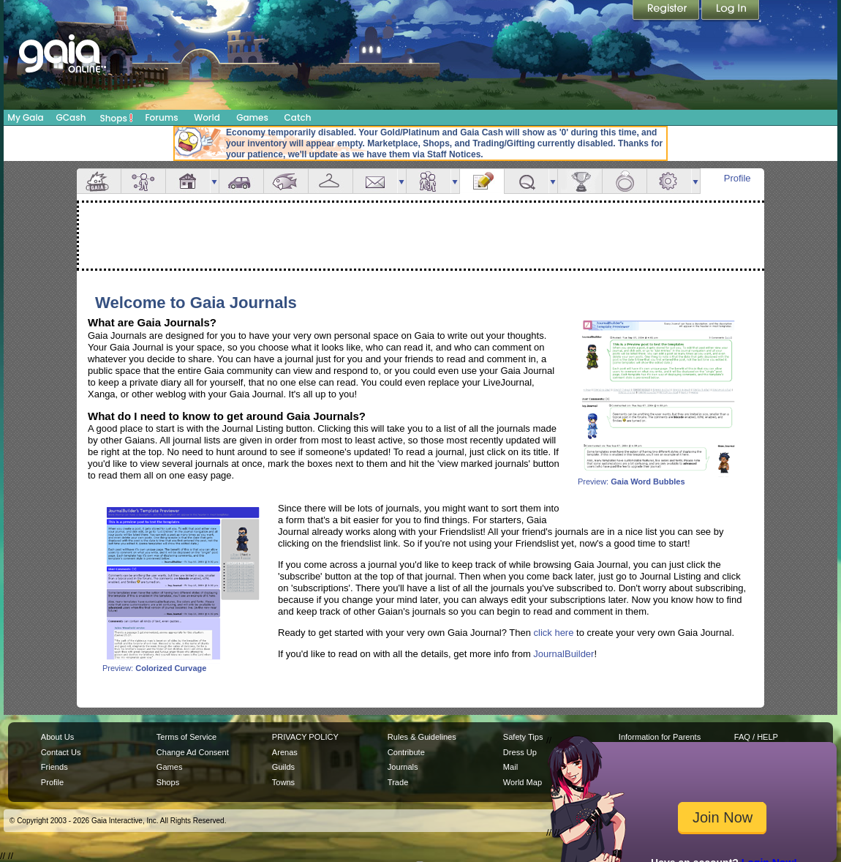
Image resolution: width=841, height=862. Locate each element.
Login (730, 11)
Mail (375, 181)
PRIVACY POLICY (305, 736)
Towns (283, 782)
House (188, 181)
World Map (522, 782)
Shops (116, 117)
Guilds (283, 766)
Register (667, 11)
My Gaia (25, 117)
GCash (71, 117)
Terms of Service (186, 736)
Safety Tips (523, 736)
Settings (669, 181)
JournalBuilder (563, 653)
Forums (161, 117)
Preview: (658, 478)
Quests (526, 181)
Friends (428, 181)
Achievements (580, 181)
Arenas (285, 752)
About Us (57, 736)
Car (241, 181)
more (214, 181)
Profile (737, 178)
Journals (403, 766)
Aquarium (286, 181)
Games (252, 117)
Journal (482, 181)
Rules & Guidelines (422, 736)
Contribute (406, 752)
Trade (398, 782)
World (207, 117)
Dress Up (520, 752)
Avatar (143, 181)
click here (554, 632)
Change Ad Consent (192, 752)
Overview (99, 181)
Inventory (330, 181)
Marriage (624, 181)
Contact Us (61, 752)
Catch (298, 117)
